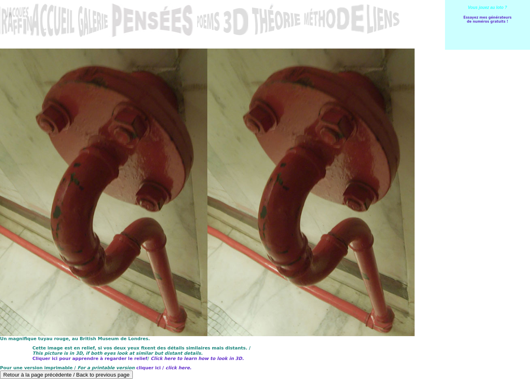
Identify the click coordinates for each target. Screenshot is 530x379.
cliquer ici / (163, 368)
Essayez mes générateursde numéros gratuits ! (487, 19)
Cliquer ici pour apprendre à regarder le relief (89, 358)
